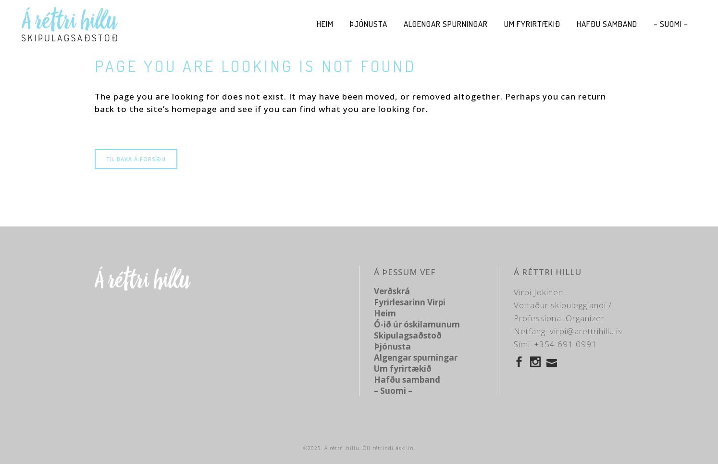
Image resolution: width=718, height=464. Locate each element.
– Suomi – (393, 390)
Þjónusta (392, 346)
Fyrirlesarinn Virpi (410, 302)
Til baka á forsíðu (136, 159)
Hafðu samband (407, 379)
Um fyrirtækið (403, 368)
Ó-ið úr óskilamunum (417, 324)
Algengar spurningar (416, 357)
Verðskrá (392, 291)
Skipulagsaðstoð (408, 335)
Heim (385, 313)
